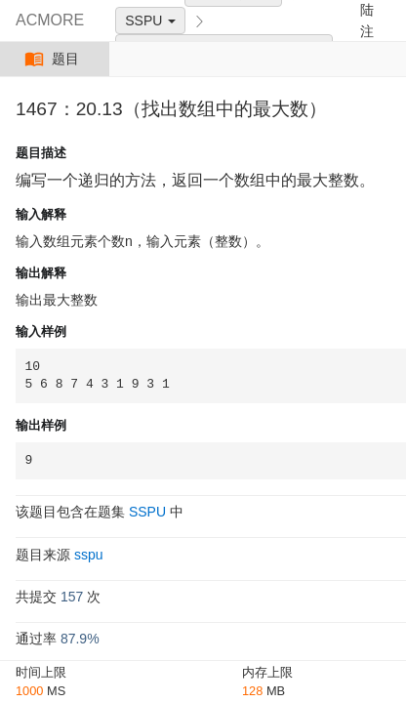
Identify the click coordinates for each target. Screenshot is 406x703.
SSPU (150, 20)
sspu (88, 554)
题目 (54, 59)
